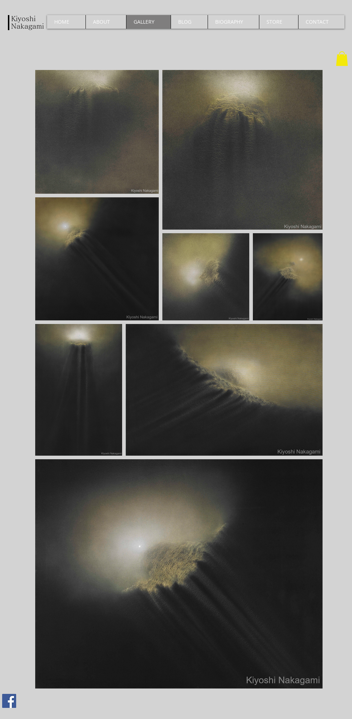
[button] (342, 58)
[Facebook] (9, 701)
